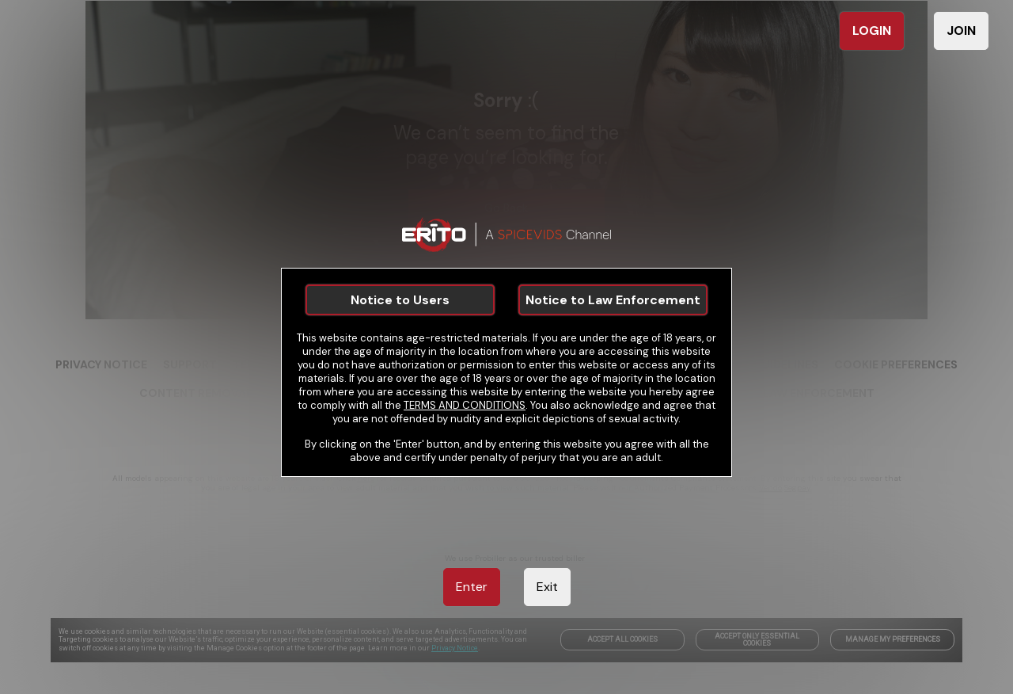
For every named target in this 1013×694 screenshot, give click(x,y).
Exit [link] (547, 586)
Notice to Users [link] (400, 300)
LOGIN (871, 30)
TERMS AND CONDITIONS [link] (464, 405)
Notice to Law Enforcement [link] (612, 300)
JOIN (961, 30)
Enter (472, 586)
